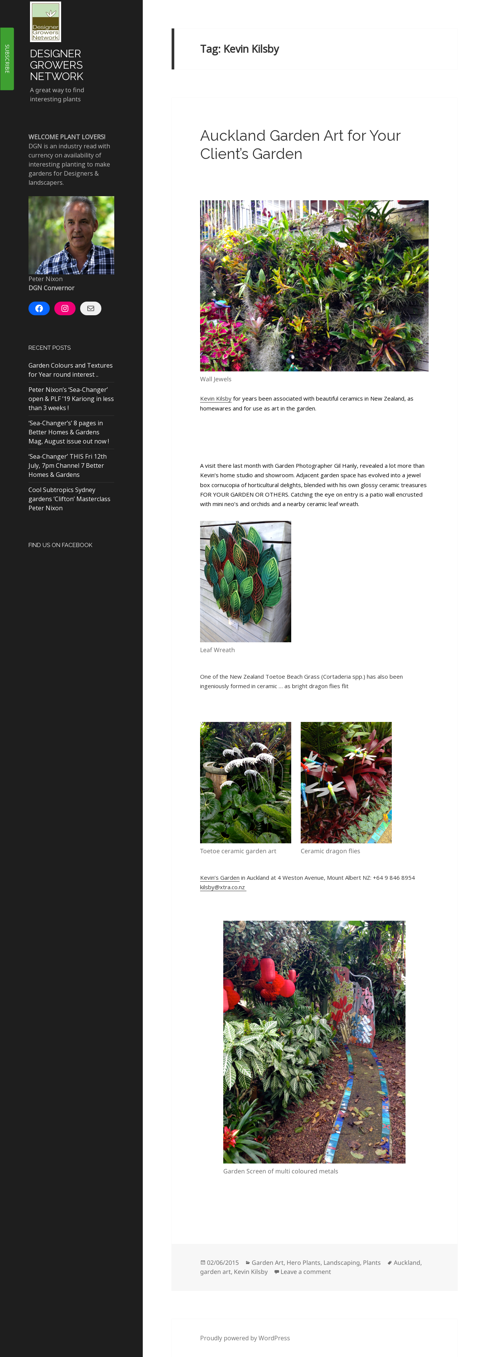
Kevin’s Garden (220, 877)
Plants (372, 1262)
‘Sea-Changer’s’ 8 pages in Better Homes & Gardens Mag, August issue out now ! (68, 432)
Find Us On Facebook (60, 545)
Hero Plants (303, 1262)
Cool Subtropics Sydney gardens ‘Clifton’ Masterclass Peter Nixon (69, 499)
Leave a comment (306, 1271)
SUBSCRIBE (7, 58)
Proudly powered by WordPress (245, 1338)
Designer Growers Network (56, 65)
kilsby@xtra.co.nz (223, 887)
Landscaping (341, 1262)
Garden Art (268, 1262)
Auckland (407, 1262)
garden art (215, 1271)
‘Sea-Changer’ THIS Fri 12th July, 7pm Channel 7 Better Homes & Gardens (67, 465)
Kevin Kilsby (216, 398)
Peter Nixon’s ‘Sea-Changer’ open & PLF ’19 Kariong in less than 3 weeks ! (71, 398)
